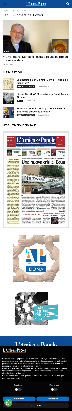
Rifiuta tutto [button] (19, 399)
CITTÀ (19, 101)
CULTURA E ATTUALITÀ (25, 86)
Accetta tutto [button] (53, 399)
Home (5, 11)
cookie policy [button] (35, 366)
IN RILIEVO (7, 52)
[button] (5, 4)
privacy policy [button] (32, 361)
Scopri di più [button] (36, 405)
